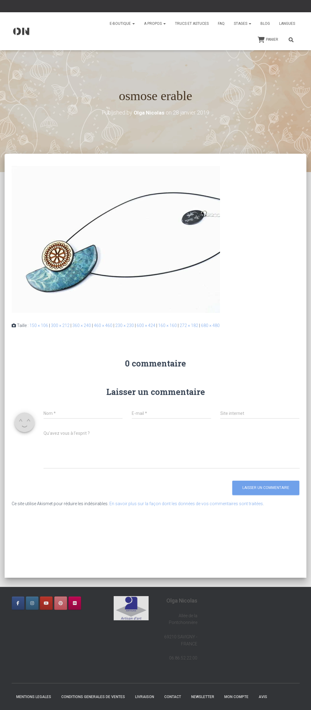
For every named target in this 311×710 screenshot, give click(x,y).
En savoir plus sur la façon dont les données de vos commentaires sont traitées (186, 503)
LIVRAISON (144, 697)
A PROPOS (155, 23)
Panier (268, 40)
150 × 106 (38, 325)
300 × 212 (60, 325)
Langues (287, 23)
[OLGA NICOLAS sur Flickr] (74, 603)
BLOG (265, 23)
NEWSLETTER (202, 697)
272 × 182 (189, 325)
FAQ (221, 23)
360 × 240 (81, 325)
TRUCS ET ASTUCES (192, 23)
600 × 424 (146, 325)
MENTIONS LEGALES (33, 697)
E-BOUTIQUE (122, 23)
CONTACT (172, 697)
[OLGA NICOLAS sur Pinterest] (60, 603)
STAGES (242, 23)
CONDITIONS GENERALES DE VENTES (93, 697)
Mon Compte (236, 697)
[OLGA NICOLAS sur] (18, 615)
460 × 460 (103, 325)
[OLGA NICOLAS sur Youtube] (46, 603)
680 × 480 (210, 325)
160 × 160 (167, 325)
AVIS (263, 697)
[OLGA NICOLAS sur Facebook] (18, 603)
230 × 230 (124, 325)
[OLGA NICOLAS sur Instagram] (32, 603)
